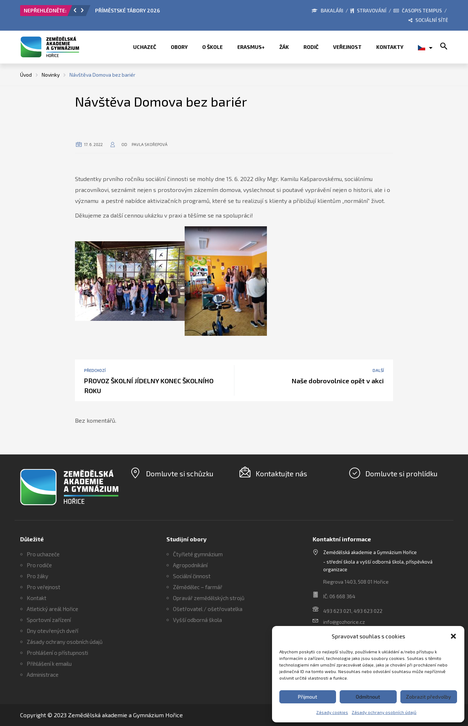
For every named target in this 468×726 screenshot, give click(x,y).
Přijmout (307, 697)
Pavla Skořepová (149, 144)
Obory (179, 47)
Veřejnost (347, 47)
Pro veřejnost (43, 587)
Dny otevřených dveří (52, 630)
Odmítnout (368, 697)
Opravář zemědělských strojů (209, 598)
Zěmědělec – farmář (197, 587)
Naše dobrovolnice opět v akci (338, 381)
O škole (212, 47)
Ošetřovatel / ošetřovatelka (207, 609)
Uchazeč (144, 47)
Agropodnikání (190, 565)
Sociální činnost (192, 576)
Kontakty (389, 47)
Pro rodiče (39, 565)
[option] (177, 12)
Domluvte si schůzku (180, 473)
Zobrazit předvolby (428, 697)
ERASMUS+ (251, 47)
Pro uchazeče (43, 554)
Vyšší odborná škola (197, 619)
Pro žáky (37, 576)
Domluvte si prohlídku (401, 473)
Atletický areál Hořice (52, 609)
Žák (284, 47)
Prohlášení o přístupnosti (57, 652)
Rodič (310, 47)
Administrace (42, 674)
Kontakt (36, 598)
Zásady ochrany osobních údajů (384, 712)
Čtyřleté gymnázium (198, 554)
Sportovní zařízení (49, 619)
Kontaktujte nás (281, 473)
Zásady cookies (332, 712)
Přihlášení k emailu (49, 663)
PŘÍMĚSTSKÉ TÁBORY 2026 (127, 10)
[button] (453, 636)
